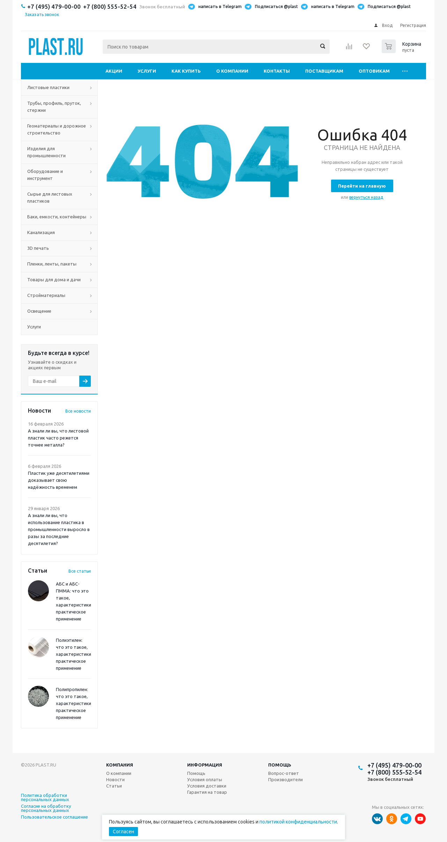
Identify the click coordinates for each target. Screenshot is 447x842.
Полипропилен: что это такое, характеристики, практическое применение (74, 703)
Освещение (39, 311)
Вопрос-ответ (283, 773)
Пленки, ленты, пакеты (51, 263)
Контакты (277, 70)
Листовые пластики (48, 87)
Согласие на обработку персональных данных (46, 808)
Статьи (114, 785)
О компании (232, 70)
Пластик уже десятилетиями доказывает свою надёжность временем (58, 480)
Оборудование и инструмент (45, 175)
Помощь (279, 764)
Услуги (147, 70)
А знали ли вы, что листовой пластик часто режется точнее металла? (58, 437)
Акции (113, 70)
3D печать (38, 248)
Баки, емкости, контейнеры (56, 216)
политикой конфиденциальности (298, 822)
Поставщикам (324, 70)
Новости (115, 779)
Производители (285, 779)
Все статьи (79, 571)
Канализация (41, 232)
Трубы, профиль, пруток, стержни (54, 106)
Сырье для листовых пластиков (49, 197)
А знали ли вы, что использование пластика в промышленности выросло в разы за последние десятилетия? (59, 529)
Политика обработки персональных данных (45, 797)
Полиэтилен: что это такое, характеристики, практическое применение (74, 654)
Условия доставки (206, 785)
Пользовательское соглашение (54, 817)
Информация (204, 764)
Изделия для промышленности (46, 152)
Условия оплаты (204, 779)
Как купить (186, 70)
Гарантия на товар (207, 792)
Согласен (123, 831)
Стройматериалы (46, 295)
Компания (119, 764)
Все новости (78, 411)
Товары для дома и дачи (54, 279)
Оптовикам (374, 70)
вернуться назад (366, 197)
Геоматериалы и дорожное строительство (56, 129)
